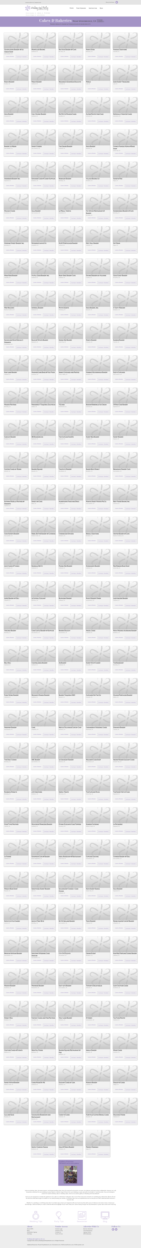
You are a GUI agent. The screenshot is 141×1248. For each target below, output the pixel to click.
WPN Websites (87, 1234)
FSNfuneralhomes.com (67, 1244)
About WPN (30, 1229)
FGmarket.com (56, 1244)
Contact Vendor (21, 57)
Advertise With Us (29, 2)
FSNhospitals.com (79, 1244)
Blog (101, 8)
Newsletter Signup (110, 2)
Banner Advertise (88, 1229)
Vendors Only (59, 1230)
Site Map (29, 1234)
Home (72, 8)
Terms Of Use (59, 1234)
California (39, 13)
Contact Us (58, 1232)
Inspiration (93, 8)
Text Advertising (87, 1230)
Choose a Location (30, 13)
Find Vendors (81, 8)
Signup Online (87, 1232)
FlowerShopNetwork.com (44, 1244)
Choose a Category (30, 15)
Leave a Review (10, 56)
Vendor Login (38, 2)
